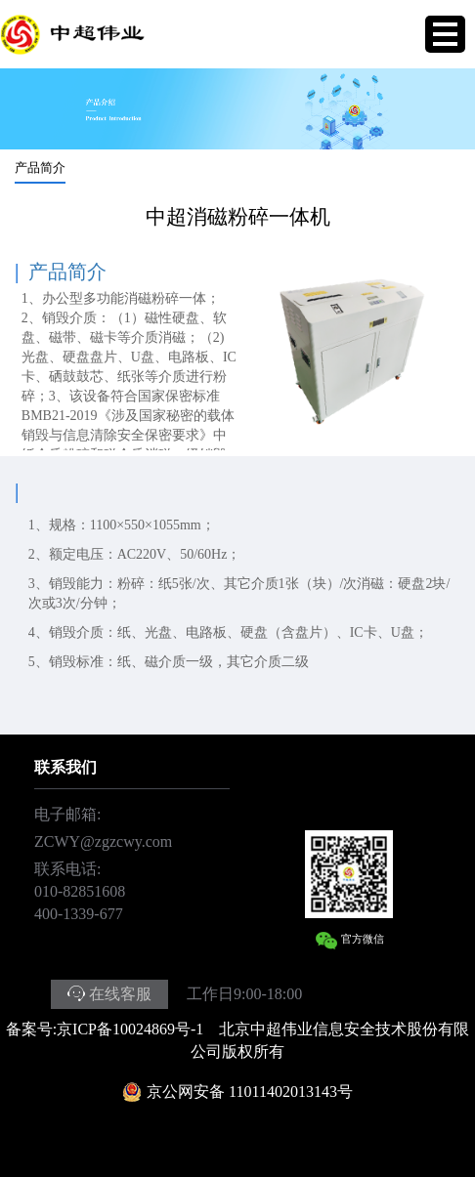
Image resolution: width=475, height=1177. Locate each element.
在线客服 (120, 994)
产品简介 (40, 168)
